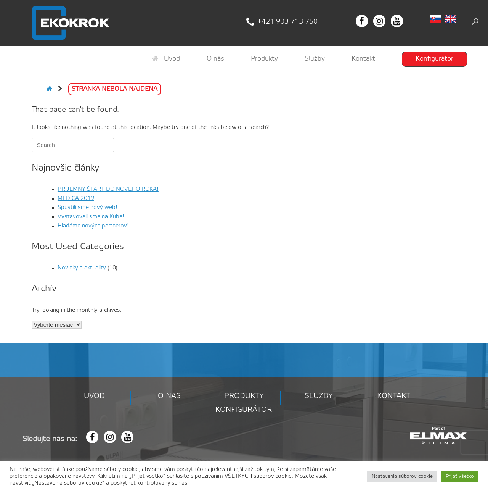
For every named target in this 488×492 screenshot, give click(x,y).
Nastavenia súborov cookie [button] (402, 476)
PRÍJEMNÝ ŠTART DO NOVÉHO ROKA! (108, 189)
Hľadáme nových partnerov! (93, 226)
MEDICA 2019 (76, 198)
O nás (215, 59)
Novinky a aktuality (82, 268)
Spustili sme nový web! (87, 207)
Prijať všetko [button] (460, 476)
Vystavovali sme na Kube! (91, 216)
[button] (475, 21)
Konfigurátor (434, 59)
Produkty (264, 59)
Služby (315, 59)
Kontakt (363, 59)
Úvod (166, 59)
